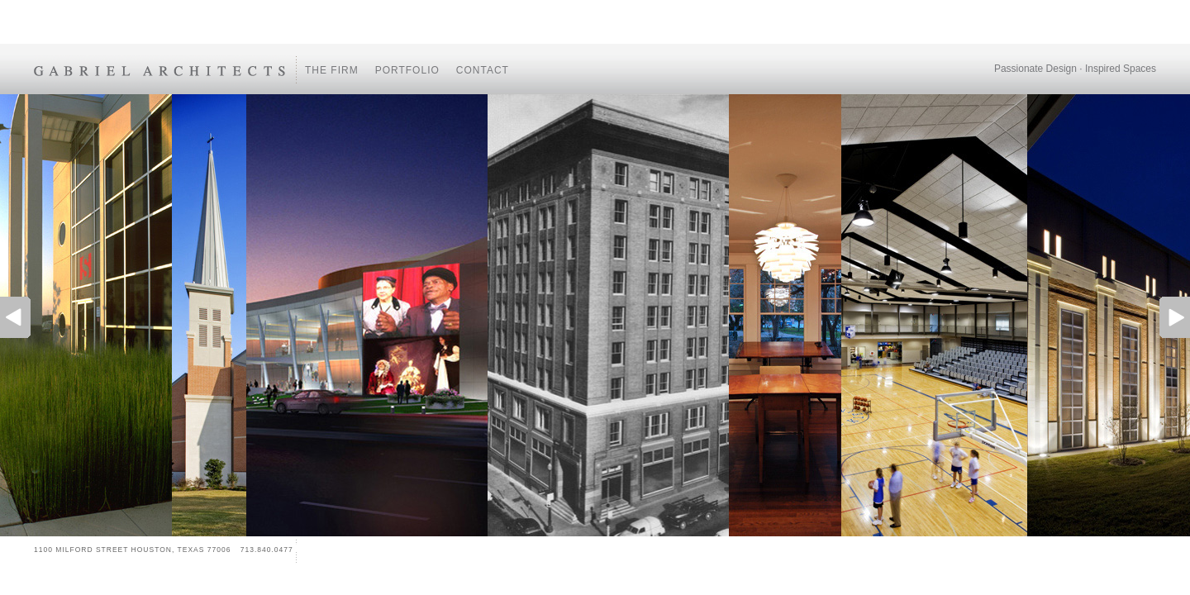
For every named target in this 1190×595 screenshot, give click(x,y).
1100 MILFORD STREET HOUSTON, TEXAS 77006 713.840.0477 (163, 549)
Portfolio (407, 70)
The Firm (332, 70)
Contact (482, 70)
